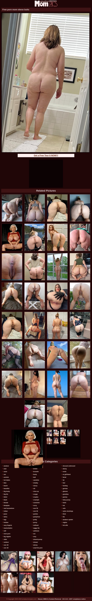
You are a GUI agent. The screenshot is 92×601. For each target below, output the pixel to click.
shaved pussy (37, 539)
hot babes (7, 480)
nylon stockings (68, 511)
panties (35, 514)
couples (35, 497)
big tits (6, 494)
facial (64, 477)
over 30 (6, 545)
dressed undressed (69, 466)
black (5, 500)
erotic (65, 471)
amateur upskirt (68, 519)
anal (5, 469)
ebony (65, 469)
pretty (35, 519)
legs (5, 519)
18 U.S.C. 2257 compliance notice (74, 599)
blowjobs (7, 505)
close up (36, 491)
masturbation (8, 528)
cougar (35, 494)
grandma (66, 494)
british (35, 469)
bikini (5, 497)
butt (34, 477)
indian (6, 511)
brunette (36, 471)
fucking (65, 486)
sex (34, 534)
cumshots (36, 502)
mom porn (7, 534)
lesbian (6, 522)
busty (35, 474)
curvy (35, 505)
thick (64, 514)
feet (64, 483)
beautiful (6, 488)
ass (5, 474)
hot (64, 505)
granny (65, 497)
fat (63, 480)
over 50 (35, 508)
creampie (36, 500)
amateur (6, 466)
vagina (65, 522)
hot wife (65, 525)
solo (64, 508)
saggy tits (36, 528)
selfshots (36, 531)
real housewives (9, 508)
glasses (65, 491)
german (65, 488)
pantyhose (36, 517)
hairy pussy (66, 500)
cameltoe (36, 480)
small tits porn (37, 548)
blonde (6, 502)
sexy (34, 536)
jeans (5, 514)
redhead (36, 525)
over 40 (6, 548)
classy (35, 486)
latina (5, 517)
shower (35, 542)
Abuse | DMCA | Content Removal (49, 599)
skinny (35, 545)
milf (5, 531)
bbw (5, 483)
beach (6, 486)
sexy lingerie (8, 525)
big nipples (7, 536)
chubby (35, 483)
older (5, 539)
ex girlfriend (67, 474)
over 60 (35, 511)
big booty (7, 491)
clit (34, 488)
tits (64, 517)
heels (64, 502)
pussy (35, 522)
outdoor (6, 542)
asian (5, 471)
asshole (6, 477)
